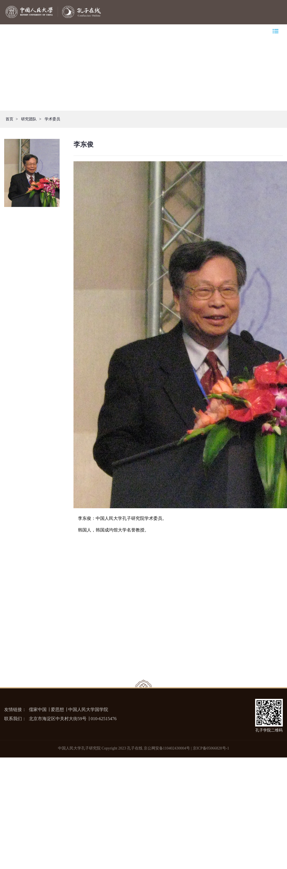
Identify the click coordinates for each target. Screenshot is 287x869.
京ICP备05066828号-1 (211, 748)
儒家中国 (38, 709)
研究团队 (29, 119)
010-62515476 (103, 719)
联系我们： (15, 719)
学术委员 (52, 119)
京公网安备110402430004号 (167, 748)
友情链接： (15, 709)
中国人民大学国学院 (88, 709)
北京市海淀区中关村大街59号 (58, 719)
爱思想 (57, 709)
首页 (9, 119)
